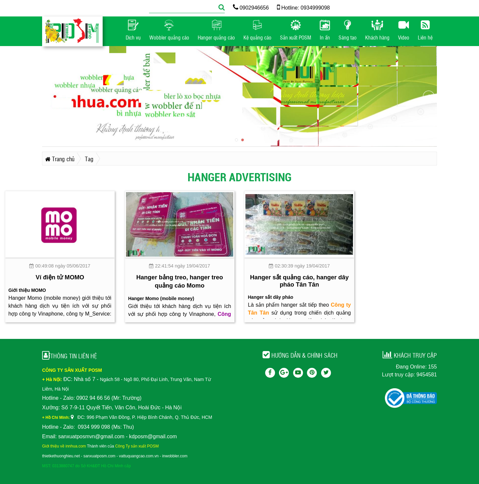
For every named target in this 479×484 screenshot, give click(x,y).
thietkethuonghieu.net (61, 456)
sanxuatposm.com (99, 456)
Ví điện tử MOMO (60, 277)
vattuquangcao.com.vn (139, 456)
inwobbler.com (175, 456)
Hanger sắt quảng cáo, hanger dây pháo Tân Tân (299, 281)
